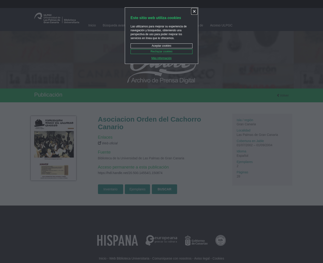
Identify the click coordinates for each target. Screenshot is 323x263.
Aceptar (161, 45)
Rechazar (161, 51)
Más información (161, 58)
